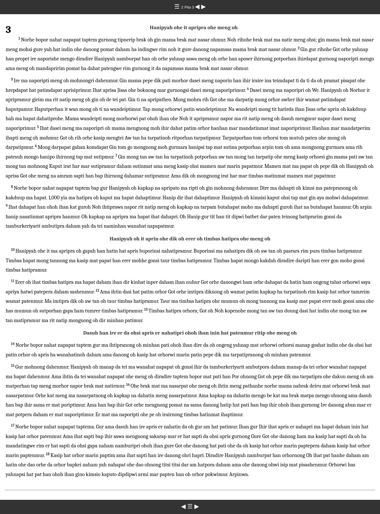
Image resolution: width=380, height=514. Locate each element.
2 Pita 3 (188, 7)
